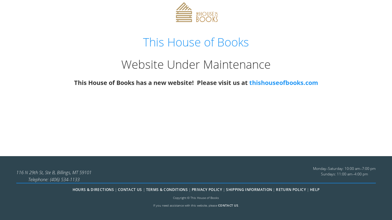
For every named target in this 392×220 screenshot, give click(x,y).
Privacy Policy (207, 189)
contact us (228, 205)
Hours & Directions (93, 189)
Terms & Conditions (167, 189)
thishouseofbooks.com (283, 83)
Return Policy (291, 189)
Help (314, 189)
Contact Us (130, 189)
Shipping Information (249, 189)
